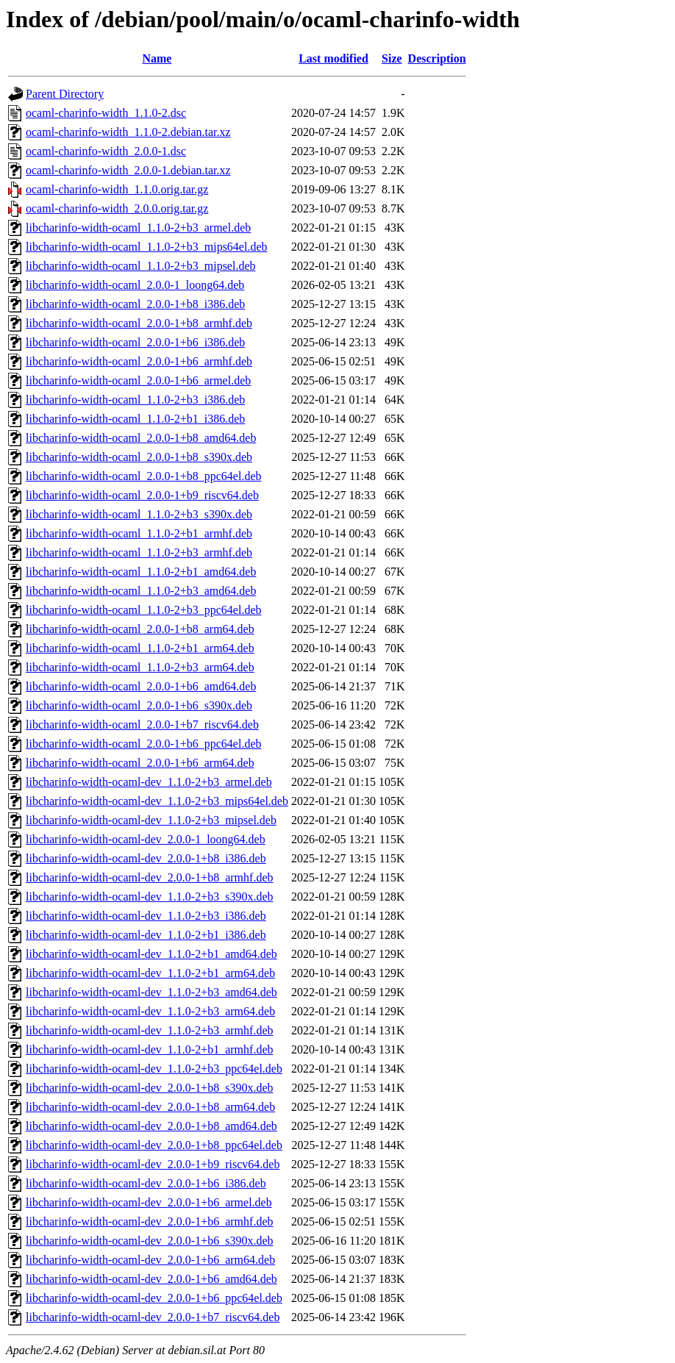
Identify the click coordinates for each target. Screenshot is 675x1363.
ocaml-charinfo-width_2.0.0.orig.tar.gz (117, 208)
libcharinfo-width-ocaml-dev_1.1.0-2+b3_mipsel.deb (151, 820)
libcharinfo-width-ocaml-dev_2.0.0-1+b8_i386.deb (146, 858)
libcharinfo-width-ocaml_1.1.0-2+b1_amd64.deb (141, 571)
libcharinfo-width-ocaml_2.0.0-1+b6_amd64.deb (141, 686)
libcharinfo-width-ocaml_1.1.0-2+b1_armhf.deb (139, 533)
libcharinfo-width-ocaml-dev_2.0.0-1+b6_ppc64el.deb (154, 1298)
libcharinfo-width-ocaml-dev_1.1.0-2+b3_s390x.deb (150, 896)
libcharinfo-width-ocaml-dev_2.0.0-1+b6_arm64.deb (150, 1259)
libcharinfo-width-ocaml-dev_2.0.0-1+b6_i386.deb (146, 1183)
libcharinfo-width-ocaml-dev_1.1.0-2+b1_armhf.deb (149, 1049)
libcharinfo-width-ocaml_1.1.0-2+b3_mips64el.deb (147, 246)
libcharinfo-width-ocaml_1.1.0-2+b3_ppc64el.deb (144, 610)
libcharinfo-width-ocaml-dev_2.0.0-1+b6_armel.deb (149, 1202)
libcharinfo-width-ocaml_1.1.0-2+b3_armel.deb (138, 227)
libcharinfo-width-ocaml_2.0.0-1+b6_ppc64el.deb (144, 743)
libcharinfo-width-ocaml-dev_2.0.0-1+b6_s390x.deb (150, 1240)
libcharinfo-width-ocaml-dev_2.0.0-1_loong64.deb (145, 839)
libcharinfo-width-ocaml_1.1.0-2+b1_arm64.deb (140, 648)
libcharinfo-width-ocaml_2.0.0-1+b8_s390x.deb (139, 457)
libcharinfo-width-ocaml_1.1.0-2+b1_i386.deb (135, 418)
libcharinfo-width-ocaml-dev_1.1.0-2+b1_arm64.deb (150, 973)
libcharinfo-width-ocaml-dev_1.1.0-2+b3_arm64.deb (150, 1011)
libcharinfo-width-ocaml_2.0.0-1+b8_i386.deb (135, 304)
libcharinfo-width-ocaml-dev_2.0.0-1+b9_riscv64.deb (152, 1164)
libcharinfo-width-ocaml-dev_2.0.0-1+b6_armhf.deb (149, 1221)
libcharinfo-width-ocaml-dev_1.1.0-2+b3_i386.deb (146, 915)
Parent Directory (65, 93)
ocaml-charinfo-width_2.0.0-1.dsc (106, 151)
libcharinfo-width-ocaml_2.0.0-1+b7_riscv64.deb (142, 724)
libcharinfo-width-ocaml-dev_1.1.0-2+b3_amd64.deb (151, 992)
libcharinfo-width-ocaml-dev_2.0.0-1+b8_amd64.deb (151, 1126)
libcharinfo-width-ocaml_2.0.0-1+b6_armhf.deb (139, 361)
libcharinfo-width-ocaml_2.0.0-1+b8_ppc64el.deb (144, 476)
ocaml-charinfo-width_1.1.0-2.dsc (106, 113)
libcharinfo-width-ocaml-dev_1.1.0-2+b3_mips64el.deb (157, 801)
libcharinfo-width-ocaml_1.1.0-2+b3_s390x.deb (139, 514)
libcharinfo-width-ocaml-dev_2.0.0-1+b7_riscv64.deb (152, 1317)
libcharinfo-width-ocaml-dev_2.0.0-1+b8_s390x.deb (150, 1087)
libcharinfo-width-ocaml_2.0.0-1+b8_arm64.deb (140, 629)
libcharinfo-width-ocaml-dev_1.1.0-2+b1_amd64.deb (151, 954)
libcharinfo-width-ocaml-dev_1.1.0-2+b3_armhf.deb (149, 1030)
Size (392, 58)
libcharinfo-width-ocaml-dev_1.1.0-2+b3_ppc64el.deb (154, 1068)
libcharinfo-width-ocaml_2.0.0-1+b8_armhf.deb (139, 323)
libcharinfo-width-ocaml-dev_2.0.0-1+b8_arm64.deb (150, 1107)
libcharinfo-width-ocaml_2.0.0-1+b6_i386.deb (135, 342)
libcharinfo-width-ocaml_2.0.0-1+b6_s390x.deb (139, 705)
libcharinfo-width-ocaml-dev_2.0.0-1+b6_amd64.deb (151, 1279)
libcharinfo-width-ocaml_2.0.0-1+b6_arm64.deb (140, 762)
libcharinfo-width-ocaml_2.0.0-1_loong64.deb (135, 285)
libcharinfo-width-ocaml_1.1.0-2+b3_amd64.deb (141, 590)
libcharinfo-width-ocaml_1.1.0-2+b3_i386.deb (135, 399)
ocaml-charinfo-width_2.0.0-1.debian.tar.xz (128, 170)
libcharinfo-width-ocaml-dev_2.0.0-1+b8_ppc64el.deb (154, 1145)
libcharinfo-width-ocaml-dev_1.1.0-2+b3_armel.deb (149, 782)
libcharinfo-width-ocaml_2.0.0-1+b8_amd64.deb (141, 438)
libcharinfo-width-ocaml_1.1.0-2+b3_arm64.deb (140, 667)
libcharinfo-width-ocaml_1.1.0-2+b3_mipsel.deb (141, 266)
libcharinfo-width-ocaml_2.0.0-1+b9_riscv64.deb (142, 495)
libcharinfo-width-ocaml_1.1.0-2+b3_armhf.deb (139, 552)
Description (437, 58)
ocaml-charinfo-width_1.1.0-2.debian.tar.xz (128, 132)
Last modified (333, 58)
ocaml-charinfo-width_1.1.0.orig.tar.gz (117, 189)
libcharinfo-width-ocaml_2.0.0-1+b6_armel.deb (138, 380)
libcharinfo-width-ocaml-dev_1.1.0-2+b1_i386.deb (146, 935)
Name (156, 58)
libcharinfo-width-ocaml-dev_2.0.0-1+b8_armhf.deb (149, 877)
